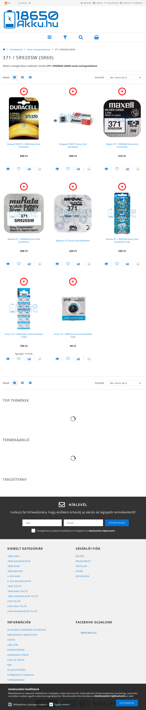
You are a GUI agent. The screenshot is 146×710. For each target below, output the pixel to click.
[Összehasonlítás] (29, 169)
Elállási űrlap (15, 659)
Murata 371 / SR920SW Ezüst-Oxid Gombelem (24, 240)
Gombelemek (16, 49)
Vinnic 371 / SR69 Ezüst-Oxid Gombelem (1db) (73, 335)
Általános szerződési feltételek (26, 629)
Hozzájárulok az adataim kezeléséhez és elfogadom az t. (76, 530)
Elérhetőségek (16, 649)
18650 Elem (13, 566)
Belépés (72, 3)
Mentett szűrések (130, 3)
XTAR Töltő (13, 601)
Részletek (8, 169)
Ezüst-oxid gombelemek (38, 49)
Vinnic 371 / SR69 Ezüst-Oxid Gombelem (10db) (24, 335)
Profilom (81, 566)
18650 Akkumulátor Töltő (22, 596)
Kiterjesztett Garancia (20, 674)
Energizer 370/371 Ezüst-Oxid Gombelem (73, 145)
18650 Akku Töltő (17, 591)
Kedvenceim (82, 576)
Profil (89, 3)
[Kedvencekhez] (19, 169)
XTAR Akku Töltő (17, 606)
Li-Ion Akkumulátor (19, 581)
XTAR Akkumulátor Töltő (22, 611)
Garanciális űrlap (18, 654)
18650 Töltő (14, 586)
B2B (9, 664)
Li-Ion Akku (14, 576)
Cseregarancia (16, 679)
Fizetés (11, 639)
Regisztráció (83, 561)
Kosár (79, 571)
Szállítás (12, 644)
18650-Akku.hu (88, 632)
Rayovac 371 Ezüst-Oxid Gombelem (73, 240)
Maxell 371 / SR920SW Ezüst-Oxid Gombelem (122, 145)
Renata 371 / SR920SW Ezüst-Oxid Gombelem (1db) (122, 240)
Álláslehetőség (16, 669)
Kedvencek (107, 3)
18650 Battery (15, 571)
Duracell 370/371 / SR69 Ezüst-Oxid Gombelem (23, 145)
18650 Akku (13, 556)
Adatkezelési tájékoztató (22, 634)
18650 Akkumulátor (18, 561)
